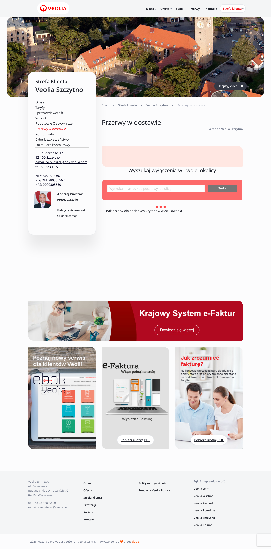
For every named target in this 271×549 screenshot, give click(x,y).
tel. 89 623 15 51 (47, 167)
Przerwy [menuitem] (195, 9)
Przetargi (89, 505)
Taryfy (40, 107)
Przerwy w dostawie (50, 129)
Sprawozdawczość (49, 113)
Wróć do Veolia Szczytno (226, 129)
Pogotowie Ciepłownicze (54, 123)
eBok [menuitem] (182, 9)
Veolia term (202, 488)
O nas (39, 102)
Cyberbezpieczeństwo (52, 139)
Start (105, 105)
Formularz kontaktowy (52, 145)
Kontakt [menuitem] (211, 9)
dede (135, 541)
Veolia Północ (203, 525)
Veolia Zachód (204, 503)
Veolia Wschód (204, 496)
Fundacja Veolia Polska (154, 490)
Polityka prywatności (153, 483)
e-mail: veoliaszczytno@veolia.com (61, 162)
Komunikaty (44, 134)
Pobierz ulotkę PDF (135, 440)
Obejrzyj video (230, 86)
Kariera (88, 512)
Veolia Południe (205, 510)
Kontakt (88, 519)
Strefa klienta (127, 105)
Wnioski (41, 118)
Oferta (87, 490)
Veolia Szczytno (157, 105)
